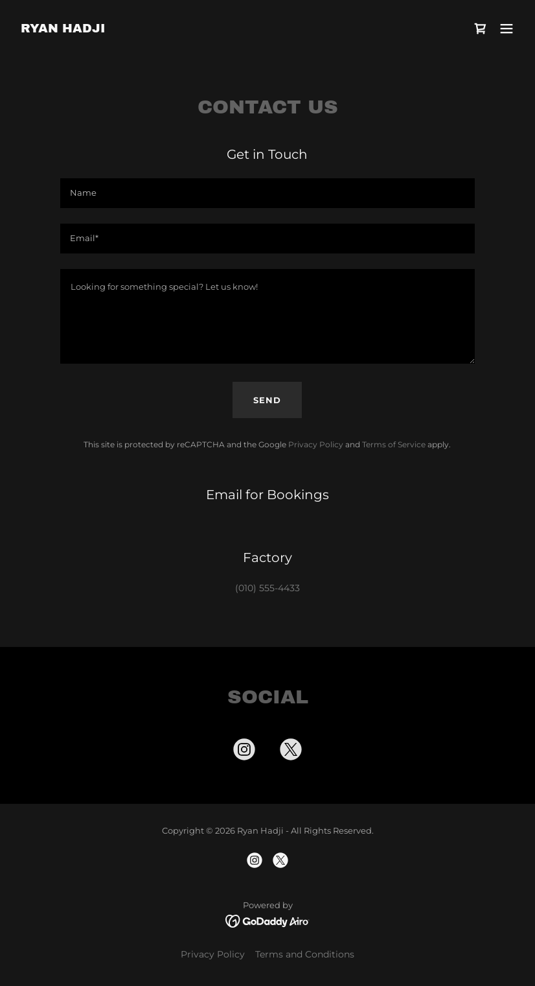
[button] (506, 28)
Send (267, 400)
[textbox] (267, 193)
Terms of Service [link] (394, 444)
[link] (63, 29)
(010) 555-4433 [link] (267, 588)
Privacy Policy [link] (315, 444)
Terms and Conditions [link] (304, 954)
